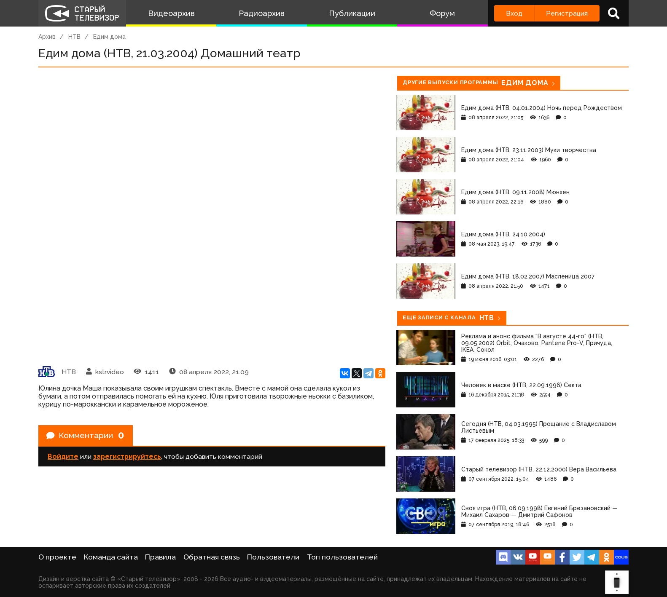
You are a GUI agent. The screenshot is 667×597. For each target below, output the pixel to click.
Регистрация (567, 13)
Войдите (63, 457)
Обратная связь (211, 557)
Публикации (352, 13)
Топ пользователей (342, 557)
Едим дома (109, 36)
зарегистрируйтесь (127, 457)
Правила (160, 557)
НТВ (74, 36)
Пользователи (273, 557)
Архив (47, 36)
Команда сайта (111, 557)
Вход (514, 13)
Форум (442, 13)
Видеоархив (171, 13)
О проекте (57, 557)
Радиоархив (262, 13)
